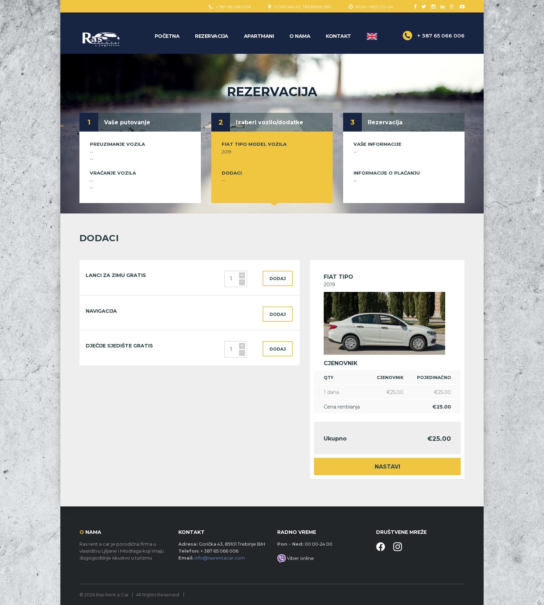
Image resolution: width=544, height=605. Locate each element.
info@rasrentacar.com (220, 558)
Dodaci (232, 173)
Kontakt (338, 36)
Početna (167, 36)
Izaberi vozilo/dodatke (269, 122)
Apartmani (259, 36)
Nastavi (387, 466)
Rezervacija (211, 36)
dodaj (278, 278)
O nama (299, 36)
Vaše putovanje (127, 122)
